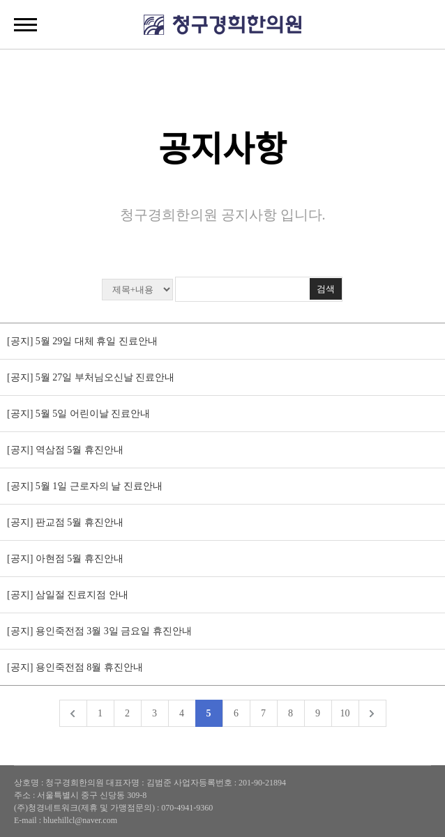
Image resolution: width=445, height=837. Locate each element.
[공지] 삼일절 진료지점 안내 (67, 595)
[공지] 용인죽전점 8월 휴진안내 (75, 667)
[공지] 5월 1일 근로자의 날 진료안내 (85, 486)
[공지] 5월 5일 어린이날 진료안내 (78, 413)
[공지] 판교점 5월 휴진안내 (65, 522)
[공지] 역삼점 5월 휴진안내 (65, 450)
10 (345, 713)
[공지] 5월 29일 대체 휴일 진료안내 (82, 341)
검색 (326, 289)
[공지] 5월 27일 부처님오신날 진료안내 (90, 377)
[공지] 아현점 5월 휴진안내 (65, 558)
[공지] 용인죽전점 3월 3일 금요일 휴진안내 (100, 631)
